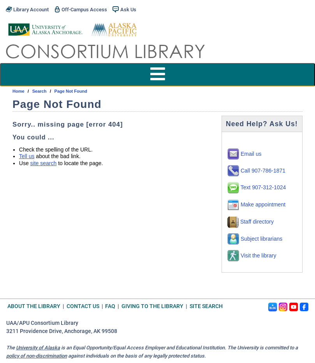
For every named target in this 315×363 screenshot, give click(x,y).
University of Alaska (38, 348)
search (39, 91)
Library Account (27, 9)
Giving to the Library (152, 306)
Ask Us (124, 9)
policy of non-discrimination (36, 356)
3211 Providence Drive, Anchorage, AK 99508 (61, 331)
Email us (244, 154)
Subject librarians (254, 239)
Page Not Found (71, 91)
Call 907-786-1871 (256, 170)
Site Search (206, 306)
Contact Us (83, 306)
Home (18, 91)
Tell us (27, 156)
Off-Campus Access (80, 9)
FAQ (110, 306)
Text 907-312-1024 (256, 187)
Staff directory (250, 222)
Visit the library (251, 255)
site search (43, 163)
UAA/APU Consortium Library (42, 323)
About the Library (33, 306)
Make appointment (256, 204)
